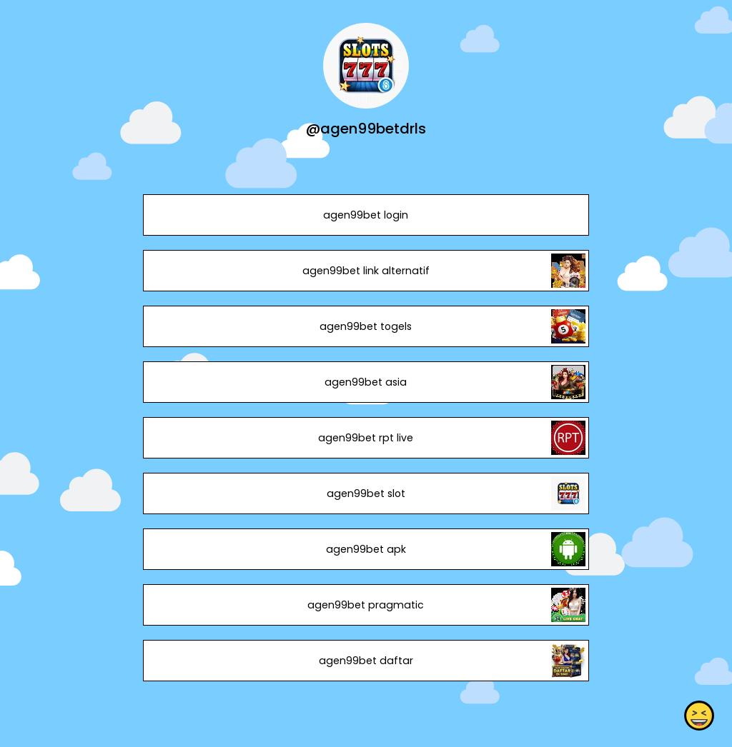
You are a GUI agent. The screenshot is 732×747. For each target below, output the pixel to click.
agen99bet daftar (366, 660)
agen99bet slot (366, 493)
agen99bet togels (366, 326)
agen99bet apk (366, 549)
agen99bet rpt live (365, 438)
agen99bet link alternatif (366, 271)
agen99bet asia (366, 382)
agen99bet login (365, 215)
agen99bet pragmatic (365, 605)
